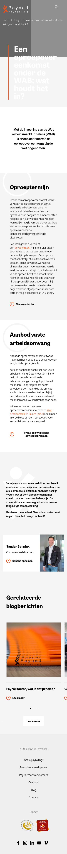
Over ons (33, 782)
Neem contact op (25, 304)
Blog (16, 20)
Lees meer (34, 721)
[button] (30, 708)
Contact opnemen (22, 560)
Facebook (18, 843)
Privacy (34, 811)
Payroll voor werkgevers (33, 767)
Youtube (39, 843)
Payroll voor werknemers (33, 775)
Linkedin (32, 843)
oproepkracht (22, 248)
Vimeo (46, 843)
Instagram (25, 843)
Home (6, 20)
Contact (33, 797)
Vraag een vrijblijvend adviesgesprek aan (36, 434)
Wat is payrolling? (34, 760)
